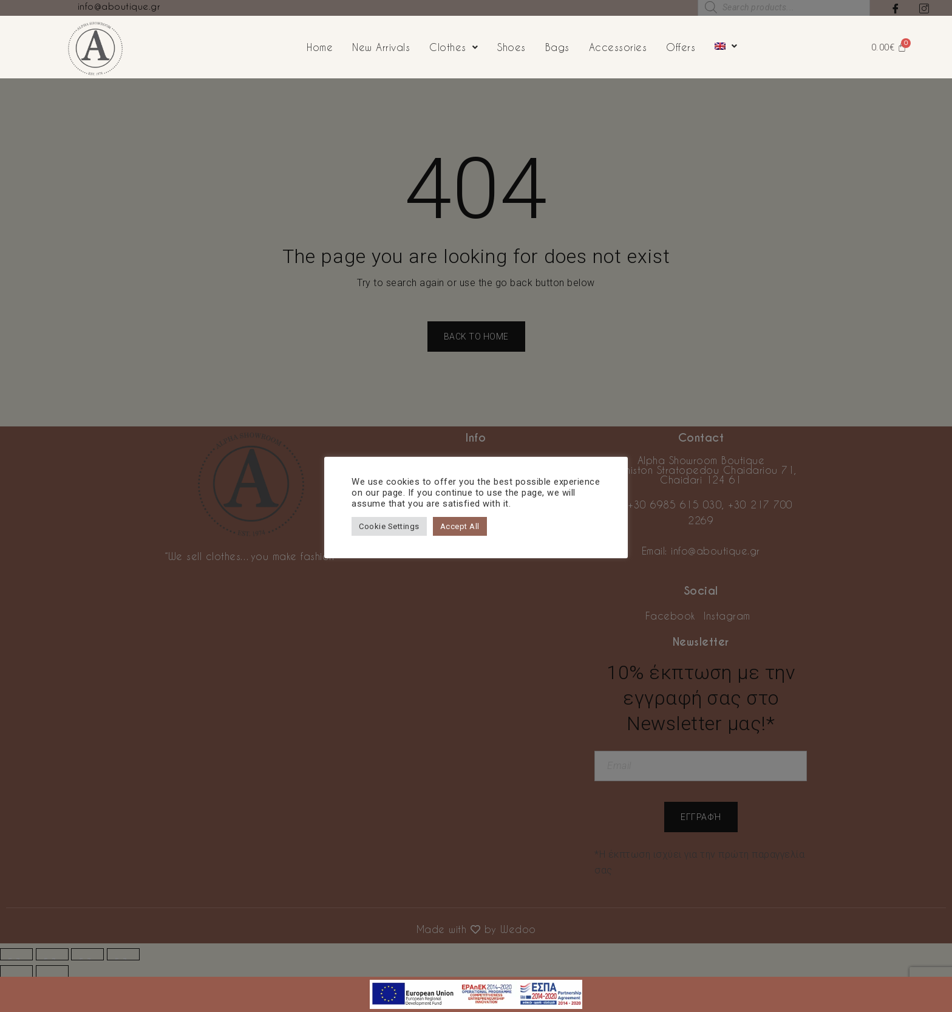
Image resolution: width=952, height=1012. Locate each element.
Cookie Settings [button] (389, 526)
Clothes (453, 47)
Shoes (511, 47)
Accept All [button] (460, 526)
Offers (680, 47)
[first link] (476, 984)
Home (320, 47)
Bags (557, 47)
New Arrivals (381, 47)
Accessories (618, 47)
